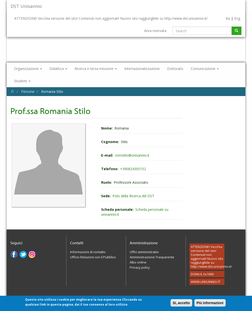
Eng (237, 18)
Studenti (22, 81)
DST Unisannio (26, 6)
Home (12, 91)
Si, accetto (181, 304)
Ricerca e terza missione (96, 68)
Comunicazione (205, 68)
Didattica (58, 68)
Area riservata (155, 30)
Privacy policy (140, 267)
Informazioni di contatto (88, 252)
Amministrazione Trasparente (152, 257)
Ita (228, 18)
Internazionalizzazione (142, 68)
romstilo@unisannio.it (132, 155)
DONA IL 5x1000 (202, 274)
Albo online (138, 262)
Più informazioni (210, 304)
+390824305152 (133, 168)
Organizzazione (28, 68)
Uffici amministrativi (144, 252)
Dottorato (175, 68)
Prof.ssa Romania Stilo (50, 110)
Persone (27, 91)
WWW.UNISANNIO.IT (205, 282)
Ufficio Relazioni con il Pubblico (93, 257)
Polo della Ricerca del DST (133, 196)
